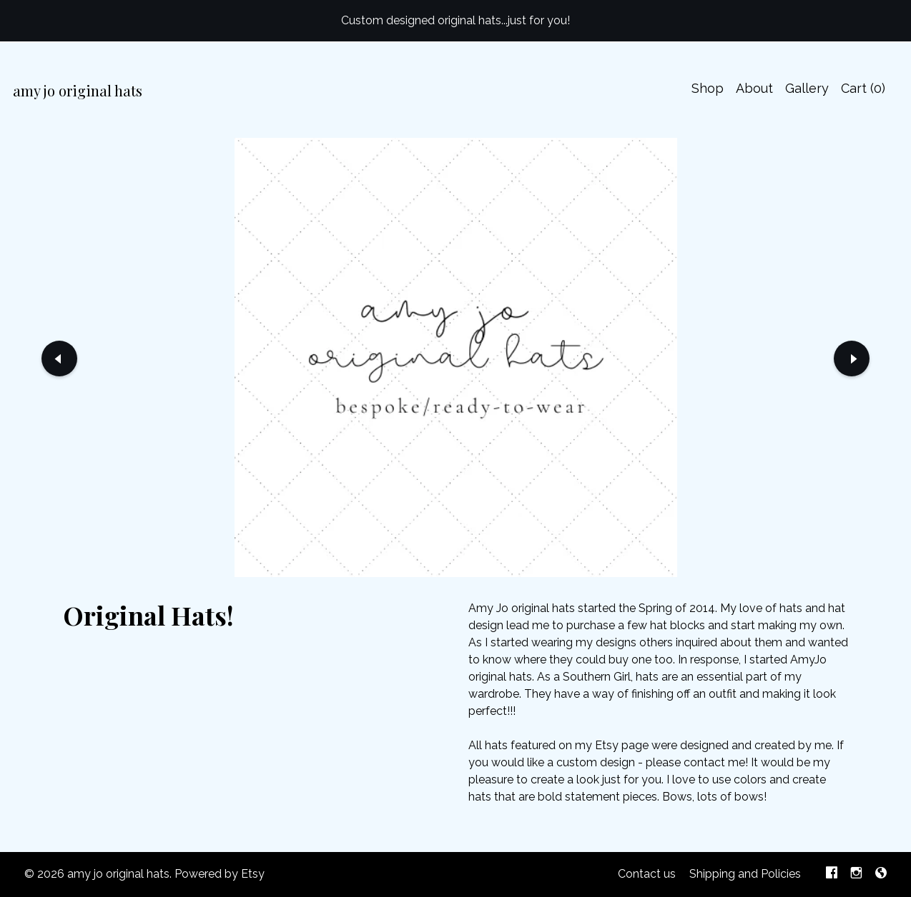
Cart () (863, 88)
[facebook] (831, 874)
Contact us (647, 874)
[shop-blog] (881, 874)
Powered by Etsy (219, 874)
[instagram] (856, 874)
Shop (707, 88)
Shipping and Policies (745, 874)
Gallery (807, 88)
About (754, 88)
